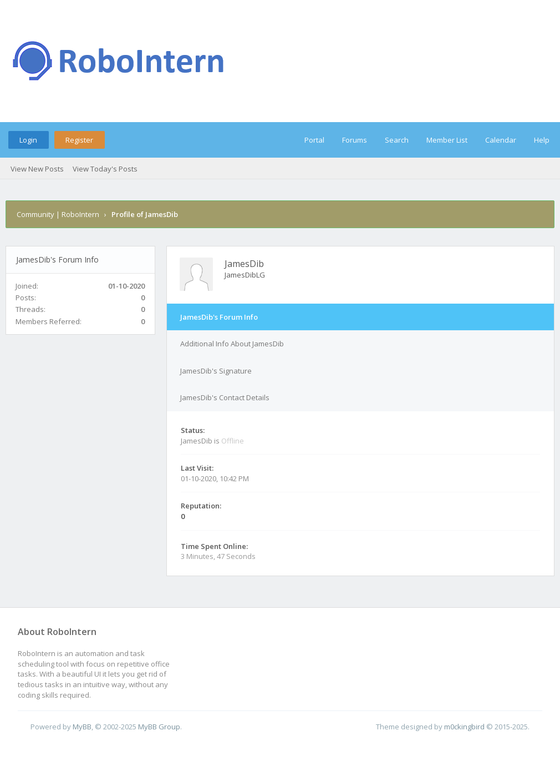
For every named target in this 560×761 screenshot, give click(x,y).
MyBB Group (159, 727)
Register (79, 140)
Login (28, 140)
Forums (354, 140)
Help (541, 140)
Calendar (500, 140)
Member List (446, 140)
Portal (314, 140)
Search (397, 140)
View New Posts (37, 169)
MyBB (82, 727)
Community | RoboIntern (58, 214)
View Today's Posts (105, 169)
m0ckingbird (464, 727)
